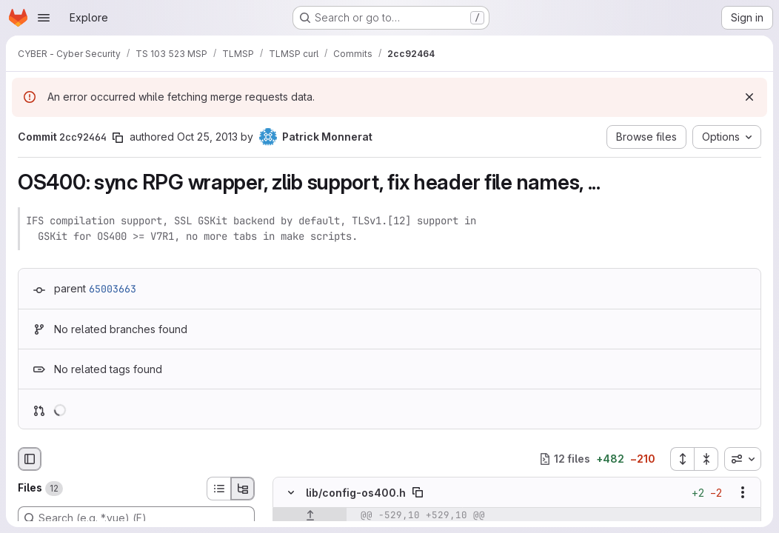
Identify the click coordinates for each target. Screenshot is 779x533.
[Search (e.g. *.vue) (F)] (136, 518)
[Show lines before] (310, 515)
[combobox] (742, 459)
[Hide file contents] (291, 492)
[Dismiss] (749, 97)
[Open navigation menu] (44, 18)
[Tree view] (243, 488)
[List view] (218, 488)
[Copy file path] (418, 492)
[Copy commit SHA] (118, 138)
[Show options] (743, 492)
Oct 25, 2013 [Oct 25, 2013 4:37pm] (207, 136)
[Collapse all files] (706, 459)
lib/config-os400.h (356, 492)
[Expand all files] (682, 459)
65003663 (112, 288)
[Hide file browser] (29, 459)
